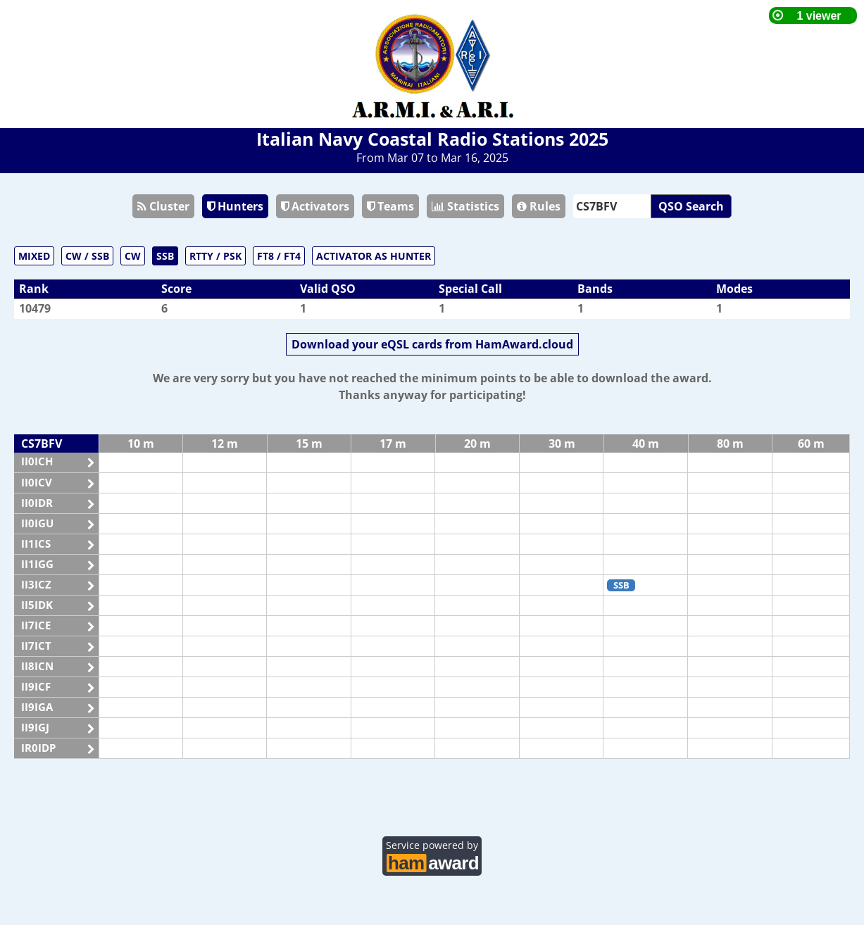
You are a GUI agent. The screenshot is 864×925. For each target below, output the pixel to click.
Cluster (163, 206)
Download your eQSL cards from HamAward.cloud (432, 344)
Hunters (235, 206)
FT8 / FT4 (279, 256)
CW (133, 256)
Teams (390, 206)
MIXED (34, 256)
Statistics (465, 206)
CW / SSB (87, 256)
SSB (165, 256)
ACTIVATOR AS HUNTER (373, 256)
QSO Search (691, 206)
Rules (539, 206)
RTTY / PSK (215, 256)
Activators (315, 206)
